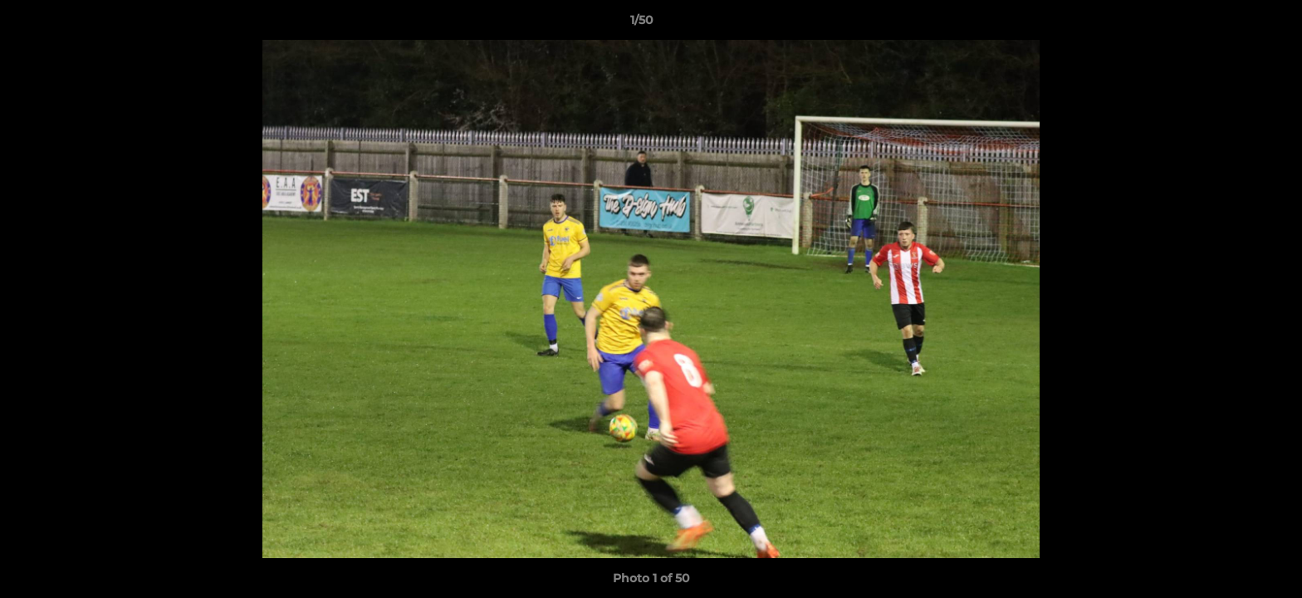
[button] (1232, 24)
